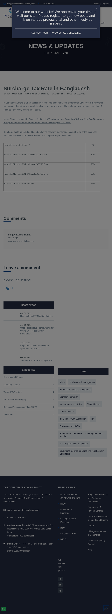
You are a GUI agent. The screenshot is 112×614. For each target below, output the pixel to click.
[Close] (96, 8)
